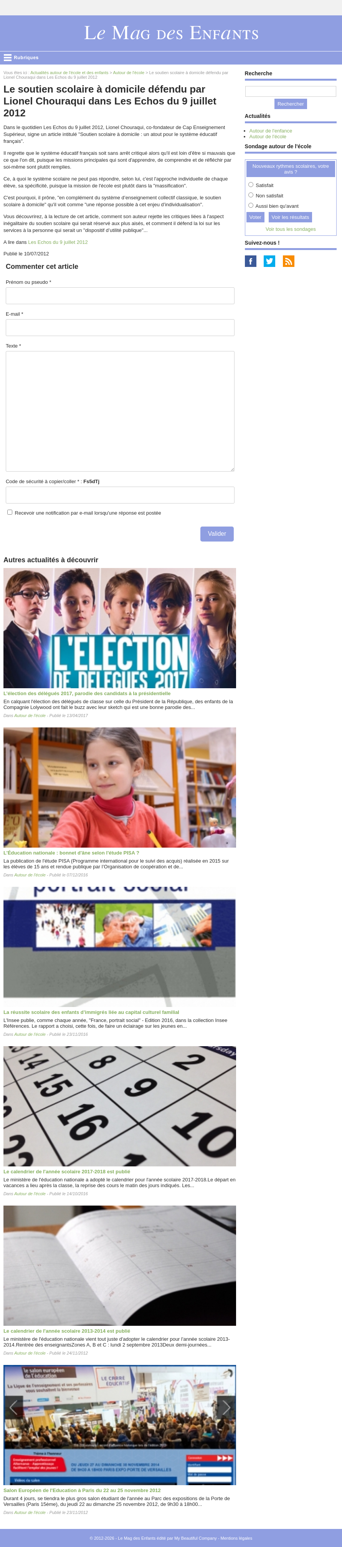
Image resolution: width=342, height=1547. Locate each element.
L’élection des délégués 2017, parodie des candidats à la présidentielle (87, 693)
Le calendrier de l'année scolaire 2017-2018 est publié (66, 1171)
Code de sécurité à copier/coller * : (52, 481)
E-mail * (14, 314)
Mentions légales (237, 1538)
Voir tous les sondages (291, 229)
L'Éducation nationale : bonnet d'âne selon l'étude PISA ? (71, 853)
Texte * (13, 346)
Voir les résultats (290, 217)
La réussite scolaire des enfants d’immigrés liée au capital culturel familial (91, 1012)
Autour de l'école (128, 72)
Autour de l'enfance (270, 131)
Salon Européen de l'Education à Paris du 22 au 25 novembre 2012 (82, 1490)
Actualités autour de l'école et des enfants (69, 72)
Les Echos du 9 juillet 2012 (58, 242)
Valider (217, 533)
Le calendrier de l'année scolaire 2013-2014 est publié (66, 1331)
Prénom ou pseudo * (28, 282)
